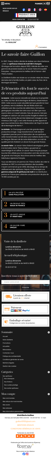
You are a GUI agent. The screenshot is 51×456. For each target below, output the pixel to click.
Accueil (5, 336)
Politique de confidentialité (12, 356)
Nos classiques (9, 379)
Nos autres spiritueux (11, 388)
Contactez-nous (8, 353)
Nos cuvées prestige (11, 385)
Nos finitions (8, 382)
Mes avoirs (6, 405)
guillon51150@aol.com (25, 421)
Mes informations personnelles (13, 411)
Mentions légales (8, 363)
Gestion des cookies (9, 366)
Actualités (6, 346)
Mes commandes (9, 398)
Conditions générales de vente (13, 359)
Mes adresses (7, 408)
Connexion (41, 46)
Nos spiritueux (7, 376)
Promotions (6, 343)
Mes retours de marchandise (12, 401)
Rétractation (7, 350)
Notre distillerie (8, 340)
